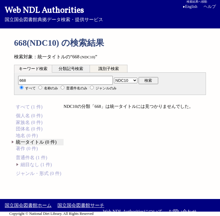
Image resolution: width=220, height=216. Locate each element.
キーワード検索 (33, 69)
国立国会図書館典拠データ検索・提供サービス (110, 13)
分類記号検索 (71, 69)
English (190, 6)
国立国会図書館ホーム (28, 205)
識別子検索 (108, 69)
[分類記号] (65, 80)
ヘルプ (210, 6)
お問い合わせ (182, 211)
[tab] (33, 68)
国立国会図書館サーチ (80, 205)
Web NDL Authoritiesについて (133, 211)
